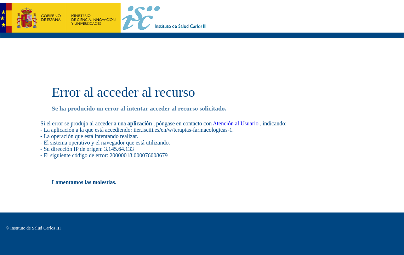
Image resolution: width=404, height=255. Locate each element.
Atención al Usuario (235, 123)
